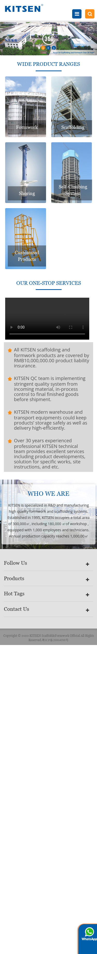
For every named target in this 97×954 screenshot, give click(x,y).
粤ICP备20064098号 (55, 640)
